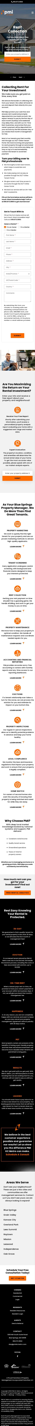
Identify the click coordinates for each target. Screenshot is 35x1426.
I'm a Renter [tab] (25, 227)
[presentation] (18, 327)
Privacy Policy (21, 1385)
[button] (17, 1356)
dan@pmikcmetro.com (17, 1344)
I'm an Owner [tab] (12, 227)
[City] (17, 267)
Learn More (15, 546)
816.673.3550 (18, 2)
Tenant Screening (14, 77)
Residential (17, 1293)
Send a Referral (17, 1323)
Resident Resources (17, 1311)
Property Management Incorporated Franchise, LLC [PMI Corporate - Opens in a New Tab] (17, 1369)
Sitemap (11, 1385)
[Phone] (17, 254)
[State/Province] (17, 274)
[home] (7, 12)
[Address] (17, 261)
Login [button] (17, 1299)
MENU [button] (33, 13)
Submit (17, 59)
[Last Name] (17, 241)
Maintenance (20, 77)
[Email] (17, 248)
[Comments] (17, 296)
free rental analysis (17, 893)
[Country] (17, 286)
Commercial (17, 1296)
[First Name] (17, 235)
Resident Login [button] (17, 1314)
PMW (4, 1385)
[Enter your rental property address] (17, 54)
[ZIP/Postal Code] (17, 280)
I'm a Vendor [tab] (11, 230)
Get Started (17, 1278)
